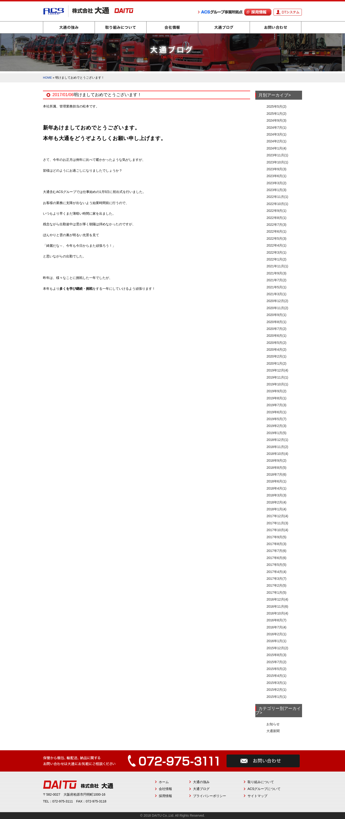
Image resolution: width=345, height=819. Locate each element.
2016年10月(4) (277, 613)
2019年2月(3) (276, 426)
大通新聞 (273, 731)
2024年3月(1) (276, 134)
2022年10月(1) (277, 204)
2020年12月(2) (277, 301)
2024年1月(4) (276, 148)
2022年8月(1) (276, 218)
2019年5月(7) (276, 419)
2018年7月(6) (276, 474)
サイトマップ (257, 796)
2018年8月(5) (276, 467)
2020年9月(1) (276, 315)
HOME (47, 77)
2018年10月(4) (277, 454)
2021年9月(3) (276, 273)
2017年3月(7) (276, 578)
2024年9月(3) (276, 120)
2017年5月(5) (276, 565)
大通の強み (69, 27)
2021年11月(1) (277, 266)
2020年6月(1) (276, 335)
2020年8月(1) (276, 322)
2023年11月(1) (277, 155)
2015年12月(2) (277, 648)
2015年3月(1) (276, 683)
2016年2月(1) (276, 634)
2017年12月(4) (277, 516)
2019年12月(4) (277, 370)
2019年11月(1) (277, 377)
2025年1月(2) (276, 113)
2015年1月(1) (276, 697)
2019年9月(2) (276, 391)
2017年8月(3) (276, 544)
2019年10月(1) (277, 384)
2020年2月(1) (276, 356)
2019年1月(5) (276, 433)
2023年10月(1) (277, 162)
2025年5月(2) (276, 106)
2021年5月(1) (276, 287)
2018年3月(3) (276, 495)
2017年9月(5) (276, 537)
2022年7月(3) (276, 224)
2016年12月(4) (277, 599)
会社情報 (172, 27)
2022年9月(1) (276, 211)
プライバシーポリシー (209, 796)
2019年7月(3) (276, 405)
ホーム (164, 782)
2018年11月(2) (277, 447)
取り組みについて (120, 27)
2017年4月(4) (276, 572)
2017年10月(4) (277, 530)
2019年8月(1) (276, 398)
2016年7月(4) (276, 627)
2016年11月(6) (277, 606)
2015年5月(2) (276, 669)
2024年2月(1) (276, 141)
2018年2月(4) (276, 502)
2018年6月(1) (276, 481)
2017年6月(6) (276, 558)
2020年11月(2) (277, 308)
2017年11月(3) (277, 523)
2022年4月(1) (276, 245)
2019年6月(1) (276, 412)
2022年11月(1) (277, 197)
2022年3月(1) (276, 252)
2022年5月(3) (276, 238)
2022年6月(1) (276, 231)
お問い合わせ (275, 27)
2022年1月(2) (276, 259)
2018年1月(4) (276, 509)
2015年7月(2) (276, 662)
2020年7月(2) (276, 329)
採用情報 (165, 796)
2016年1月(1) (276, 641)
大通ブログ (224, 27)
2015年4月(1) (276, 676)
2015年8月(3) (276, 655)
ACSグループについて (264, 789)
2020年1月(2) (276, 363)
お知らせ (273, 724)
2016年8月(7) (276, 620)
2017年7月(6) (276, 551)
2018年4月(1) (276, 488)
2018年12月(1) (277, 440)
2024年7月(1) (276, 127)
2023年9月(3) (276, 169)
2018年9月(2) (276, 460)
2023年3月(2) (276, 183)
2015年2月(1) (276, 689)
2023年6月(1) (276, 176)
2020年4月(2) (276, 349)
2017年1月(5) (276, 592)
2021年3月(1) (276, 294)
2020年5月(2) (276, 343)
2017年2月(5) (276, 585)
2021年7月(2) (276, 280)
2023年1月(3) (276, 190)
